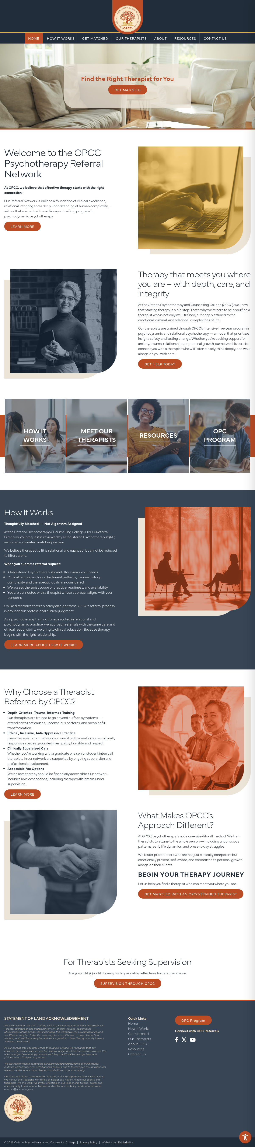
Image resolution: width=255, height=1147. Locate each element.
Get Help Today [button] (159, 364)
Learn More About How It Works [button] (44, 644)
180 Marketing (125, 1142)
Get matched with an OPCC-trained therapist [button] (190, 894)
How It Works (60, 38)
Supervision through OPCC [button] (127, 983)
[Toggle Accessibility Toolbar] (245, 1137)
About (160, 38)
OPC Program (193, 1020)
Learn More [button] (22, 226)
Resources (185, 38)
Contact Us (215, 38)
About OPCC (138, 1043)
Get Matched (95, 38)
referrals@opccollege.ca (18, 1089)
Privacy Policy (88, 1142)
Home (33, 38)
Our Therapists (131, 38)
